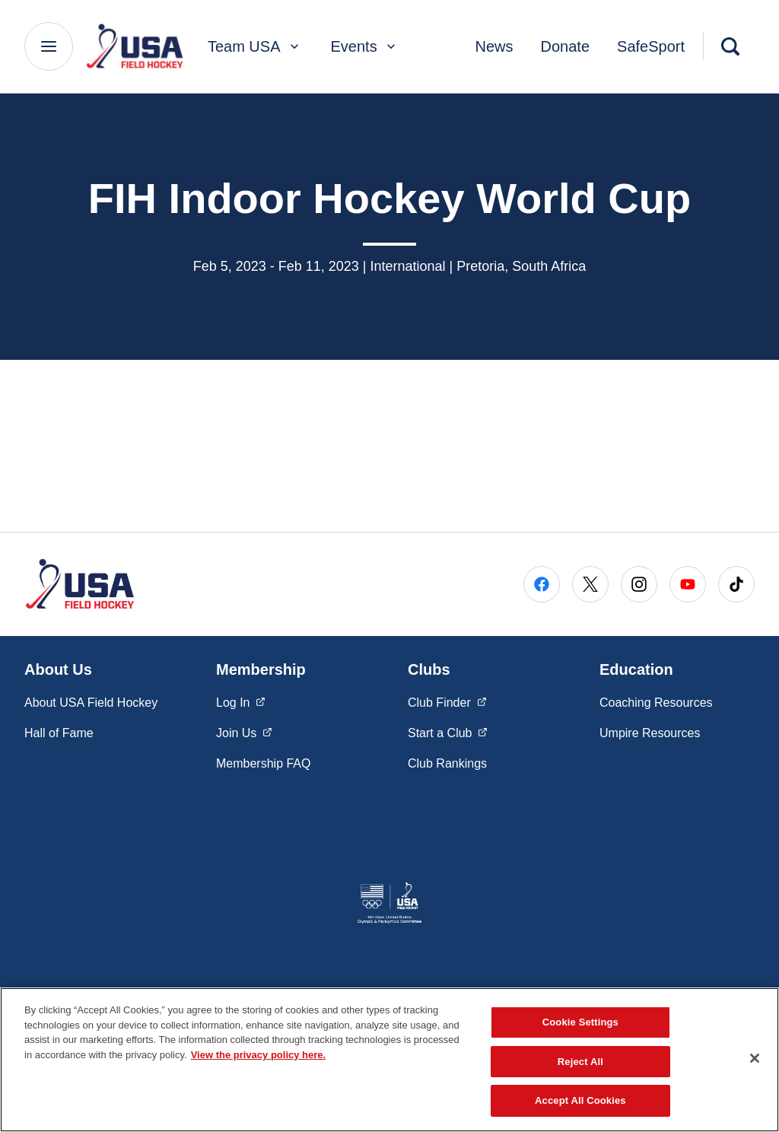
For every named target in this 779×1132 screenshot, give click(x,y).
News (494, 46)
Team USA (255, 46)
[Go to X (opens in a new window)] (590, 584)
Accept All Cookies (580, 1100)
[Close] (754, 1058)
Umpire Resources (649, 733)
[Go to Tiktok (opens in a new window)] (736, 584)
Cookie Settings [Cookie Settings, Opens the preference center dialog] (580, 1022)
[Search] (730, 46)
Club (447, 701)
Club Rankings (447, 763)
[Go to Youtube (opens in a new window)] (687, 584)
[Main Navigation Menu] (48, 46)
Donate (565, 46)
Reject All (580, 1061)
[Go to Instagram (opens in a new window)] (639, 584)
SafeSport (651, 46)
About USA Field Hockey (90, 702)
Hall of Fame (59, 733)
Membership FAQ (263, 763)
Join (244, 731)
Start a (448, 731)
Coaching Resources (656, 702)
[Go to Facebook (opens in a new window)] (541, 584)
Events (365, 46)
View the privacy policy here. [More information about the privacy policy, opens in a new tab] (258, 1054)
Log (240, 701)
